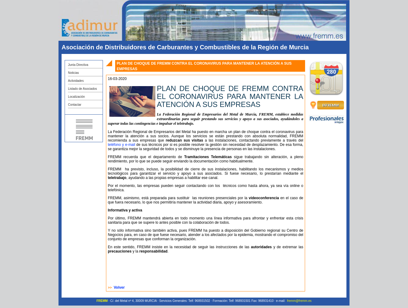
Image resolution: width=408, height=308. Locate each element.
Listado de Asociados (82, 88)
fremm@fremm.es (299, 300)
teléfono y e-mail (122, 145)
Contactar (74, 104)
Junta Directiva (78, 65)
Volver (119, 287)
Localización (76, 96)
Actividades (76, 80)
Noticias (73, 72)
